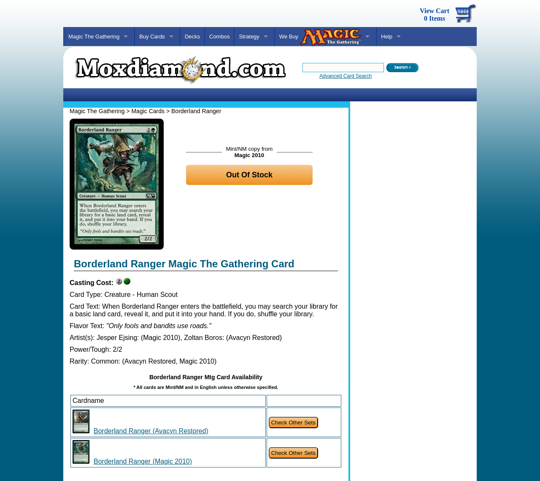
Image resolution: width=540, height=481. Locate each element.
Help (386, 36)
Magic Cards (148, 111)
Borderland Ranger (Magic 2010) (143, 461)
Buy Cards (152, 36)
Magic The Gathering (93, 36)
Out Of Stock (249, 175)
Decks (192, 36)
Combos (219, 36)
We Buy (320, 37)
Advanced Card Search (345, 76)
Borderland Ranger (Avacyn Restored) (151, 431)
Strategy (249, 36)
